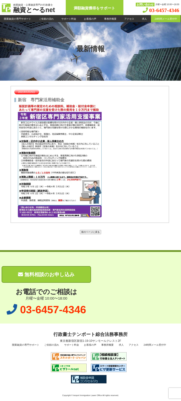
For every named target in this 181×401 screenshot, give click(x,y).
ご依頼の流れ (46, 18)
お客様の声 (90, 18)
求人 (144, 18)
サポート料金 (68, 18)
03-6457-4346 (164, 10)
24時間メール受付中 (165, 18)
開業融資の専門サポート (17, 18)
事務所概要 (110, 18)
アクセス (129, 18)
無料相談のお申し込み (46, 274)
